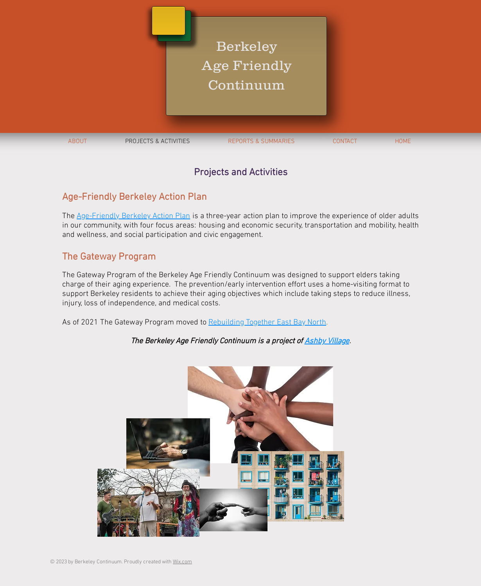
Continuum (246, 84)
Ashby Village (327, 341)
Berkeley (246, 46)
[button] (261, 141)
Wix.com (182, 562)
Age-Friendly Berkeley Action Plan (133, 216)
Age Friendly (246, 65)
